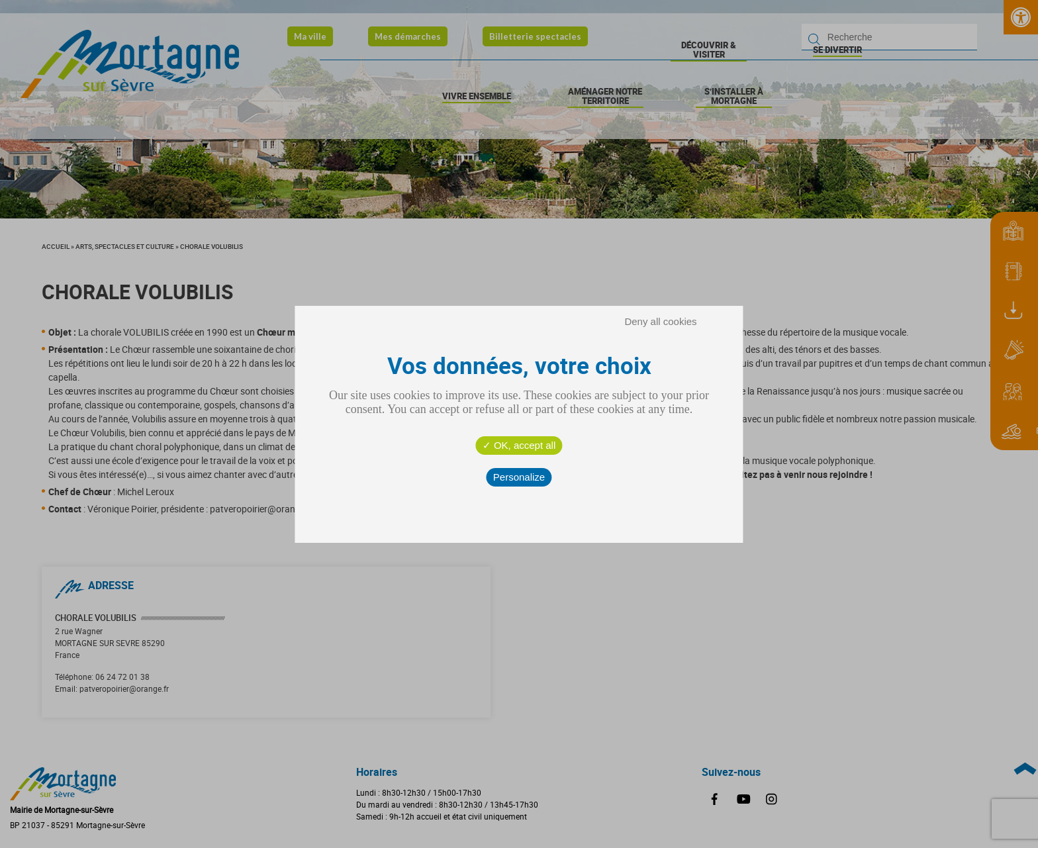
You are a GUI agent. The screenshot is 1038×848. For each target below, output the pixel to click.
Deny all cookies (660, 321)
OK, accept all (519, 445)
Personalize (519, 477)
